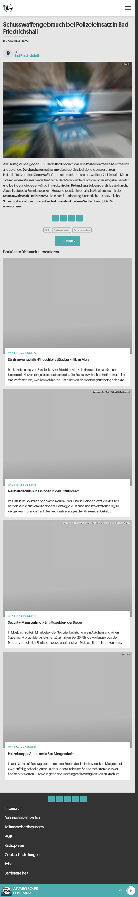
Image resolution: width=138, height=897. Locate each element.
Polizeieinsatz (61, 230)
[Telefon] (75, 799)
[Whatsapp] (67, 799)
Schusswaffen (82, 230)
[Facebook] (51, 799)
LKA (47, 230)
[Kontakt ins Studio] (83, 799)
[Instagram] (59, 799)
